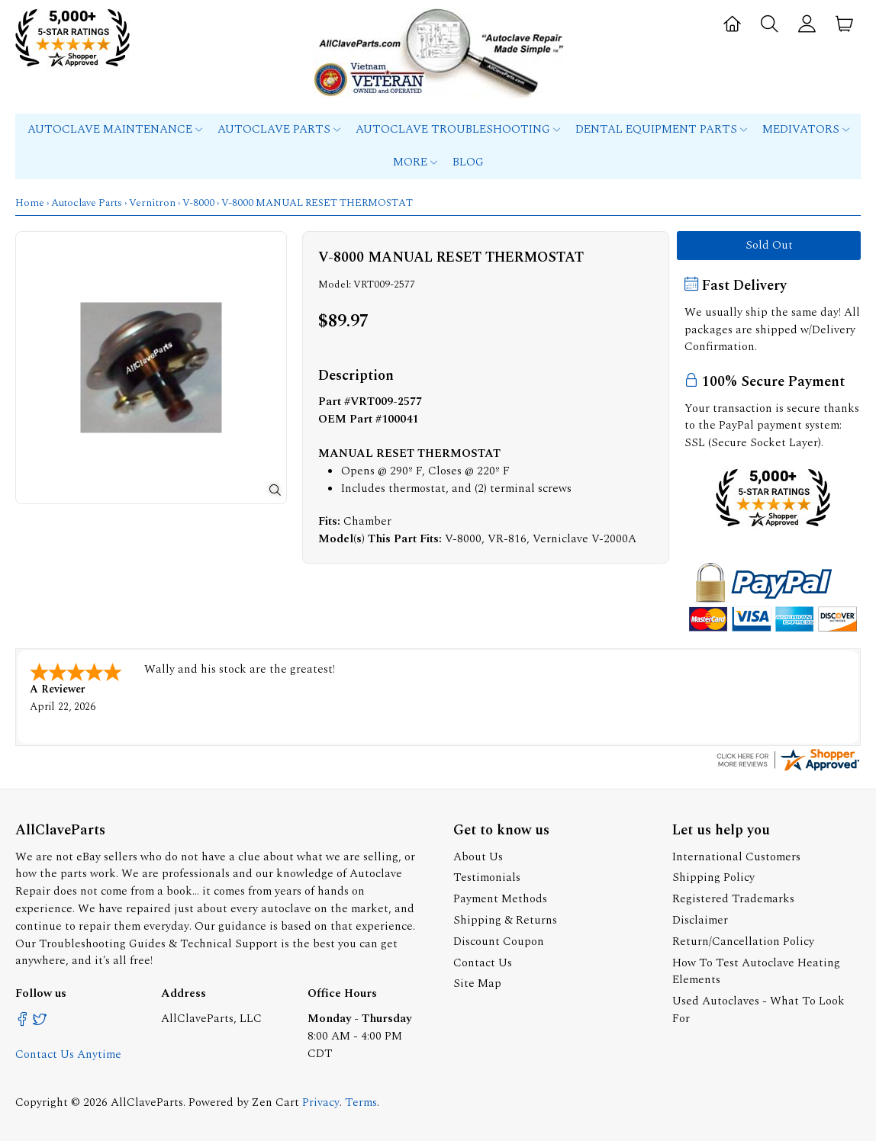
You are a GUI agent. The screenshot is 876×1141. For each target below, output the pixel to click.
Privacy (321, 1101)
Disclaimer (700, 918)
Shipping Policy (713, 876)
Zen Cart (275, 1101)
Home (29, 203)
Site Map (477, 982)
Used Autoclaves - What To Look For (758, 1008)
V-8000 (198, 203)
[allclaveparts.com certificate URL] (788, 768)
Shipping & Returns (505, 918)
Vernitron (152, 203)
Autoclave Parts (278, 129)
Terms (361, 1101)
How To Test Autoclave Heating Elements (756, 970)
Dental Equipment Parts (661, 129)
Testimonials (486, 876)
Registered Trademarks (733, 897)
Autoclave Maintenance (114, 129)
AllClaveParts (147, 1101)
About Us (478, 855)
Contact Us (482, 961)
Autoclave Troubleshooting (458, 129)
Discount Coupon (498, 940)
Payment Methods (500, 897)
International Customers (736, 855)
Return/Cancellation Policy (743, 940)
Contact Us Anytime (68, 1053)
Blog (468, 162)
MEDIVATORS (805, 129)
